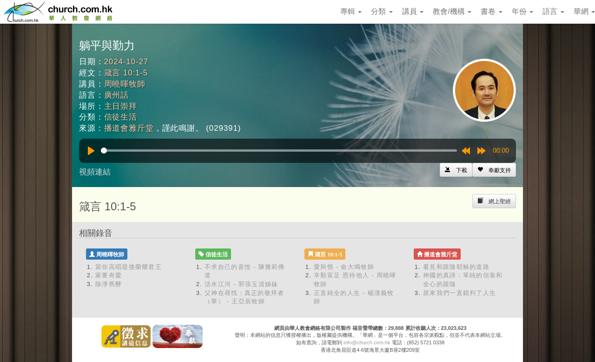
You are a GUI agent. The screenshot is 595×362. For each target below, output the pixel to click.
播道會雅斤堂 (129, 128)
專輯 (351, 11)
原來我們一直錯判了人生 (459, 292)
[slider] (279, 150)
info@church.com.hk (367, 342)
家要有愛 (108, 275)
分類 (381, 11)
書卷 (491, 11)
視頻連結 (95, 172)
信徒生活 (120, 117)
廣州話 (116, 95)
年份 (522, 11)
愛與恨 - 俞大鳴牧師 (344, 266)
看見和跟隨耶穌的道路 (456, 266)
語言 (553, 11)
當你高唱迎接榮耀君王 (128, 266)
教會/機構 (452, 11)
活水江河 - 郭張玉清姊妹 (241, 284)
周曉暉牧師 (124, 84)
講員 (412, 11)
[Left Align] (494, 170)
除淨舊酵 (108, 284)
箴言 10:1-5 (126, 72)
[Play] (91, 150)
